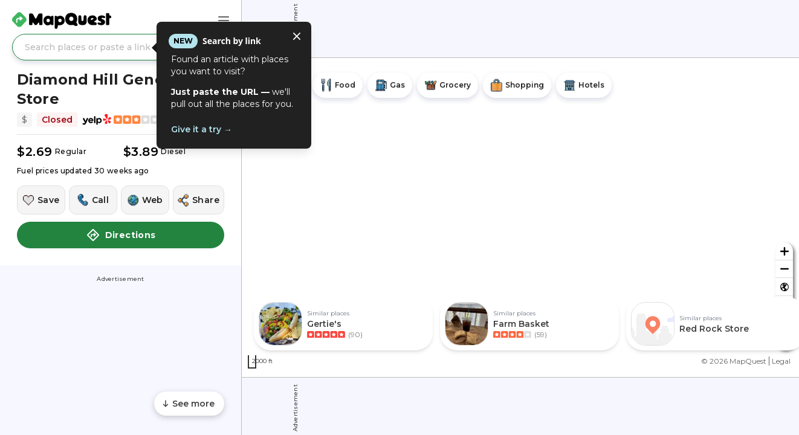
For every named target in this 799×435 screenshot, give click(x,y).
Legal (781, 361)
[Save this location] (41, 199)
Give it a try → (201, 129)
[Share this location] (198, 199)
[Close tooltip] (297, 36)
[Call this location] (93, 199)
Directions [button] (121, 235)
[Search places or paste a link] (120, 47)
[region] (520, 217)
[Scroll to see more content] (189, 404)
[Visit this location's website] (145, 199)
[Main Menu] (223, 20)
